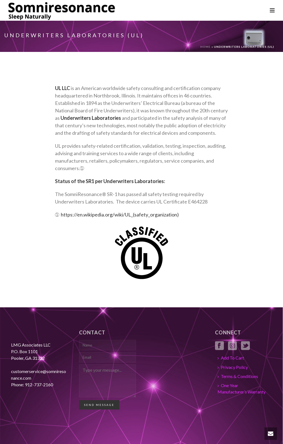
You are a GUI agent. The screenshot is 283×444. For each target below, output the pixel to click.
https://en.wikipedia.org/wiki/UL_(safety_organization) (120, 215)
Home (205, 46)
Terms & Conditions (238, 376)
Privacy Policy (233, 367)
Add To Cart (231, 357)
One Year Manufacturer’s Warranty (242, 388)
